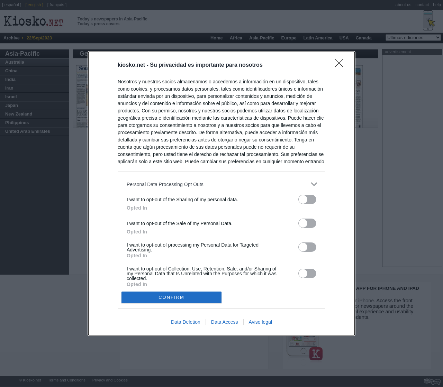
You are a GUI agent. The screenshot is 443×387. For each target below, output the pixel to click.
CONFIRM (171, 297)
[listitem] (221, 184)
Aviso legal (260, 322)
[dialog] (221, 193)
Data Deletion (185, 322)
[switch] (307, 199)
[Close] (341, 65)
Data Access (224, 322)
